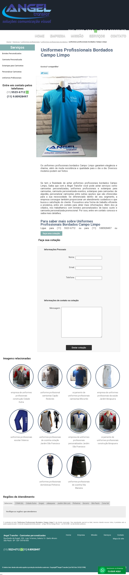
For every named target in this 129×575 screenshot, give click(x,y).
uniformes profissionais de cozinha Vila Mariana (79, 484)
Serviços (97, 36)
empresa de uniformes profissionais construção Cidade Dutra (21, 397)
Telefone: (84, 278)
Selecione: (8, 503)
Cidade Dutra (31, 503)
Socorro (86, 503)
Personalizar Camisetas (12, 72)
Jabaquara (50, 503)
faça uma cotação (51, 233)
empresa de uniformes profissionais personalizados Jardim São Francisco (78, 442)
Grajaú (41, 503)
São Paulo (95, 503)
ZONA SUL (19, 503)
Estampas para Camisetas (13, 66)
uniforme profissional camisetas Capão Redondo (50, 395)
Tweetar (44, 72)
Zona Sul (105, 503)
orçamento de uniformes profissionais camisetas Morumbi (79, 395)
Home (39, 36)
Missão (77, 36)
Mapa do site (118, 539)
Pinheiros (76, 503)
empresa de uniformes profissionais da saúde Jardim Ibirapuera (107, 395)
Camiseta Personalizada (12, 60)
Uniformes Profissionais (12, 78)
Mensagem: (76, 322)
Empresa (57, 36)
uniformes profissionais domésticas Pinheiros (50, 483)
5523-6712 (85, 31)
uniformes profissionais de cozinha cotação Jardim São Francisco (50, 440)
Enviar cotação (79, 347)
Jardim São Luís (63, 503)
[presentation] (62, 290)
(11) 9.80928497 (112, 31)
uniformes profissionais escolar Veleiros (21, 438)
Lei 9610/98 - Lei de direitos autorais (73, 524)
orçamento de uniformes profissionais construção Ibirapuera (107, 440)
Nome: (85, 257)
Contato (118, 36)
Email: (85, 268)
